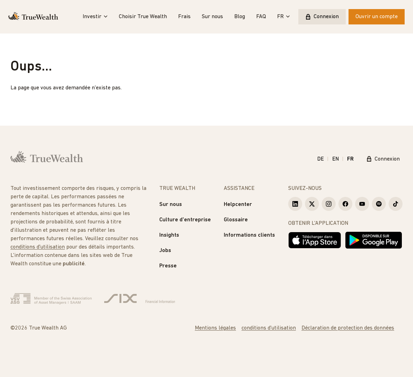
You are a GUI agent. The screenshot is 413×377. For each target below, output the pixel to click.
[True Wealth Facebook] (345, 204)
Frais (184, 17)
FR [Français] (350, 159)
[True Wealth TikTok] (396, 204)
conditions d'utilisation (37, 247)
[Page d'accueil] (33, 17)
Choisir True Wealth (143, 17)
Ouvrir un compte (376, 17)
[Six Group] (139, 299)
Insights (169, 235)
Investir (95, 17)
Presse (168, 266)
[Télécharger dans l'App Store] (314, 240)
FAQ (261, 17)
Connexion (322, 17)
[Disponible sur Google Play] (373, 240)
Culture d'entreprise (185, 220)
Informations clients (249, 235)
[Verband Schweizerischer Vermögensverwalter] (51, 298)
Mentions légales (215, 328)
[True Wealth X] (312, 204)
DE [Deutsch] (320, 159)
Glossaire (236, 220)
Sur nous (212, 17)
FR (283, 17)
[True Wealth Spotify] (379, 204)
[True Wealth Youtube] (362, 204)
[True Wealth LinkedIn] (295, 204)
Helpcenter (238, 204)
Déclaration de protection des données (347, 328)
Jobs (165, 250)
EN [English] (335, 159)
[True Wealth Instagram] (329, 204)
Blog (239, 17)
